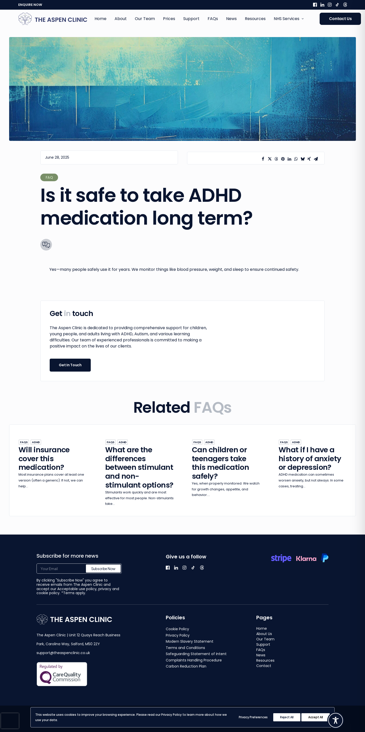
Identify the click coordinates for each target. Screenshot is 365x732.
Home (100, 19)
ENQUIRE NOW (30, 4)
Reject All (287, 717)
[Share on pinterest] (283, 159)
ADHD (36, 442)
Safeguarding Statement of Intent (196, 653)
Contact (263, 665)
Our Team (145, 19)
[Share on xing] (309, 159)
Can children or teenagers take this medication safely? (220, 463)
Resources (255, 19)
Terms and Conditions (185, 647)
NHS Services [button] (289, 19)
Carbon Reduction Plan (186, 666)
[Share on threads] (276, 159)
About (121, 19)
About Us (264, 633)
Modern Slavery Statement (189, 641)
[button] (315, 4)
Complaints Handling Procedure (194, 660)
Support (191, 19)
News (231, 19)
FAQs (213, 19)
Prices (169, 19)
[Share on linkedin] (289, 159)
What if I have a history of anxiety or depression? (310, 459)
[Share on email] (316, 159)
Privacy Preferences (253, 717)
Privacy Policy (178, 635)
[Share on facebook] (263, 159)
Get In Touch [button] (70, 365)
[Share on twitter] (270, 159)
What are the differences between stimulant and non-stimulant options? (139, 467)
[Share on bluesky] (303, 159)
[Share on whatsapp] (296, 159)
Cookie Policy (177, 628)
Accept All (315, 717)
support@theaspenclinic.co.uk (63, 652)
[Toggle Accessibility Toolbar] (335, 720)
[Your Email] (79, 568)
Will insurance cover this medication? (44, 459)
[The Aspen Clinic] (53, 19)
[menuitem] (315, 4)
